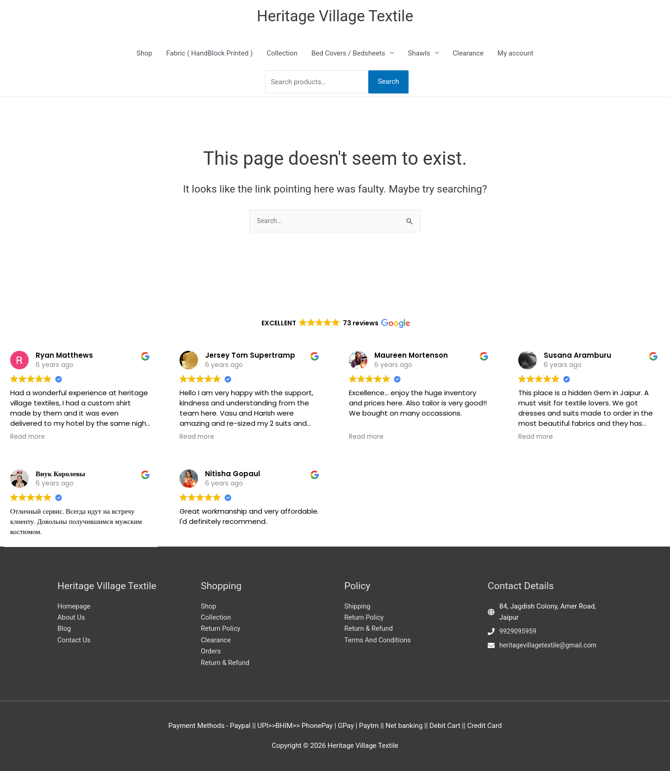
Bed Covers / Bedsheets (348, 54)
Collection (282, 54)
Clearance (468, 54)
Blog (64, 628)
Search (388, 83)
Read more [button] (27, 412)
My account (515, 54)
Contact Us (74, 639)
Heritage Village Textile (335, 16)
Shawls (419, 54)
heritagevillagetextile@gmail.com (550, 644)
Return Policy (221, 628)
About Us (71, 617)
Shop (144, 54)
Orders (211, 651)
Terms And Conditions (378, 639)
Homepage (74, 605)
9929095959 (518, 630)
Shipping (357, 605)
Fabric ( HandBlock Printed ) (209, 54)
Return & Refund (226, 663)
